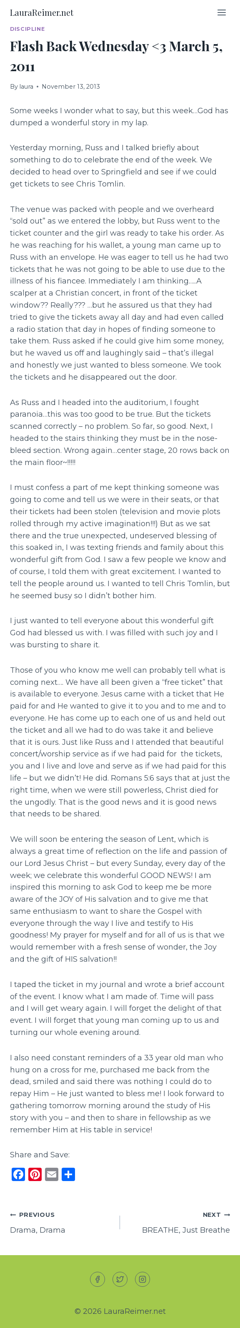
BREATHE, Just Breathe (179, 1222)
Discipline (27, 29)
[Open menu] (221, 12)
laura (26, 86)
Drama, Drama (61, 1222)
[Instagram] (142, 1279)
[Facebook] (97, 1279)
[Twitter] (120, 1279)
